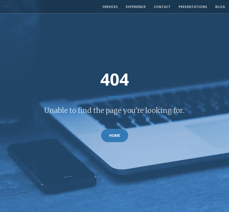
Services (110, 6)
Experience (136, 6)
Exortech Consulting (30, 7)
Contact (162, 6)
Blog (220, 6)
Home (114, 135)
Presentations (193, 6)
